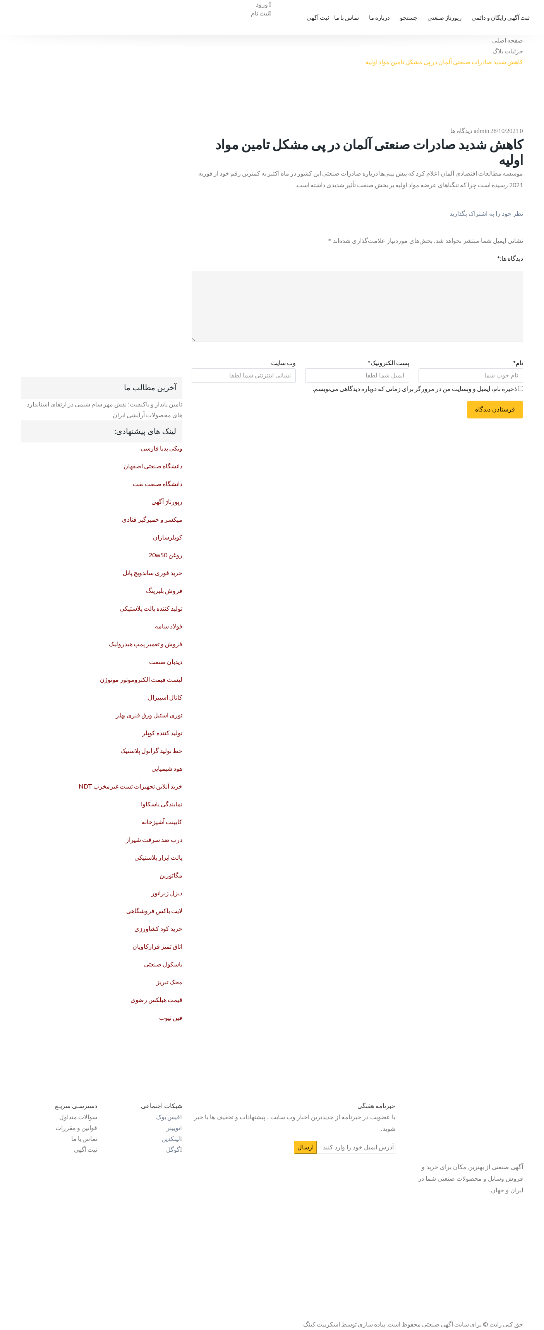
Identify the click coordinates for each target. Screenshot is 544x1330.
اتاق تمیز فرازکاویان (157, 946)
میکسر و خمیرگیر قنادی (152, 519)
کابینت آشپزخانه (162, 821)
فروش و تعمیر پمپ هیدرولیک (145, 643)
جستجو (408, 17)
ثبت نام (261, 13)
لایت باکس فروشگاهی (154, 910)
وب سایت (283, 362)
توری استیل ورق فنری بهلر (149, 715)
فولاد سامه (168, 626)
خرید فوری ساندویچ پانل (152, 572)
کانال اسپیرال (165, 697)
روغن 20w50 (165, 554)
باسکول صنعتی (163, 964)
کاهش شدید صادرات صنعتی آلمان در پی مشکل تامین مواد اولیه (444, 61)
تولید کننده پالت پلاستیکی (151, 608)
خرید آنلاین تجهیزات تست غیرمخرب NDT (130, 786)
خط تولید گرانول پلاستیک (151, 750)
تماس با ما (346, 17)
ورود (263, 4)
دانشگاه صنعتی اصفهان (153, 466)
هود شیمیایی (166, 768)
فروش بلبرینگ (164, 590)
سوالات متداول (78, 1116)
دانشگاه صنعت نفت (157, 483)
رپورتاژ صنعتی (444, 17)
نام (518, 362)
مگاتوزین (171, 875)
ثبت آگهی (318, 17)
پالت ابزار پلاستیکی (158, 857)
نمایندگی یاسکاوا (161, 804)
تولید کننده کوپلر (162, 732)
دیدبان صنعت (165, 661)
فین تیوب (170, 1017)
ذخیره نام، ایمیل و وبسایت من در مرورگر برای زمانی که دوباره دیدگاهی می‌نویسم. (415, 388)
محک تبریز (169, 981)
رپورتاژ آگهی (166, 501)
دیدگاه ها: (510, 258)
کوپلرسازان (167, 537)
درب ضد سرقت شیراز (154, 839)
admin (481, 131)
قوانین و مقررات (76, 1127)
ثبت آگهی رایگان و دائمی (501, 17)
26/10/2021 (505, 131)
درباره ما (379, 17)
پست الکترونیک (388, 362)
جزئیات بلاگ (508, 51)
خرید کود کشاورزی (158, 928)
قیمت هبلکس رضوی (156, 999)
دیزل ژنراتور (166, 892)
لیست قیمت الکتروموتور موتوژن (141, 679)
